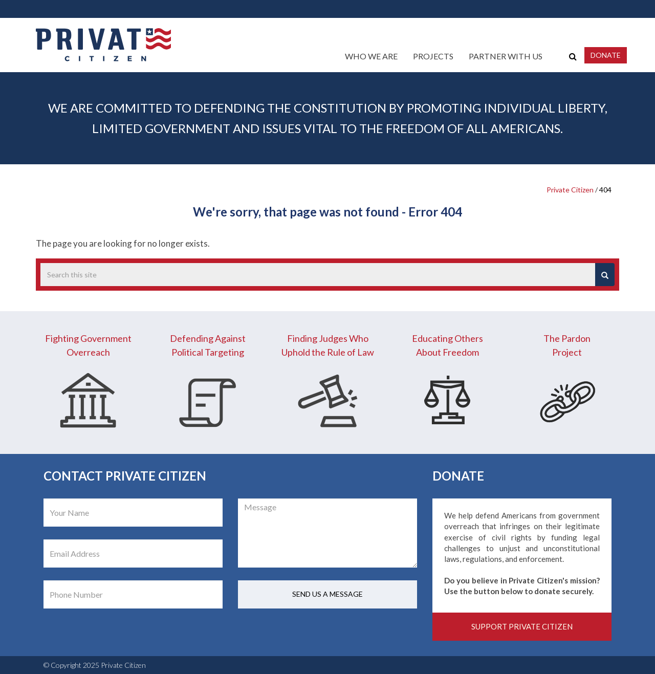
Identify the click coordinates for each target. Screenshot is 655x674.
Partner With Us (505, 56)
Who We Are (371, 56)
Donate (606, 55)
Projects (433, 56)
